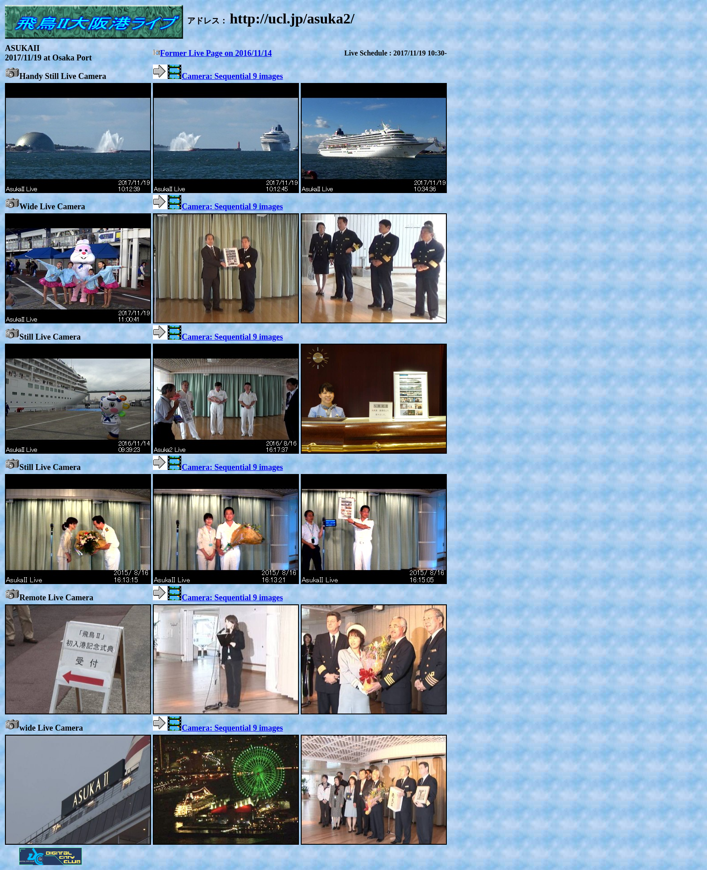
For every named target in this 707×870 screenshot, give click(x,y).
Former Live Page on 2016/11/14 (212, 53)
